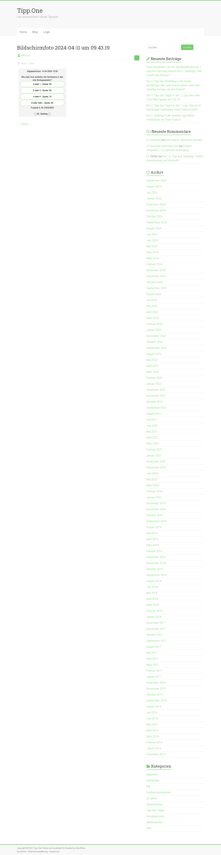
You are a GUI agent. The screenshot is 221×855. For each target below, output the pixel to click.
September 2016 (156, 700)
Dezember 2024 (156, 204)
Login (46, 32)
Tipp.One (30, 10)
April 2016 (152, 730)
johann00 (155, 140)
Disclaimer (21, 851)
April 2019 (152, 539)
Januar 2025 (153, 198)
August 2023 (153, 294)
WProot (25, 55)
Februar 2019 (154, 551)
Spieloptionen (154, 804)
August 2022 (153, 354)
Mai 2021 (151, 431)
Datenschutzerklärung (38, 851)
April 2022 (152, 365)
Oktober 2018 (154, 569)
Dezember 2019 (156, 503)
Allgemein (152, 774)
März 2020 (152, 485)
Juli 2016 (151, 712)
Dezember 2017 (156, 622)
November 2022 (156, 336)
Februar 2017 (154, 670)
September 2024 (156, 222)
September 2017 (156, 640)
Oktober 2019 (154, 515)
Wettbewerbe (154, 822)
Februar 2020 (154, 491)
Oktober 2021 (154, 401)
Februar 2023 (154, 324)
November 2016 (156, 688)
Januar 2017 (153, 676)
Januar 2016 (153, 748)
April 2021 (152, 437)
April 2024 (152, 252)
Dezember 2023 (156, 270)
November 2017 (156, 628)
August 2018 (153, 581)
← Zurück (22, 124)
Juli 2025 (151, 192)
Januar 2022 (153, 383)
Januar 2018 (153, 616)
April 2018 (152, 599)
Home (23, 32)
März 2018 (152, 605)
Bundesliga (152, 780)
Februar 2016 (154, 742)
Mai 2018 (151, 593)
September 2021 (156, 407)
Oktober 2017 (154, 634)
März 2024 (152, 258)
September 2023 (156, 288)
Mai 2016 (151, 724)
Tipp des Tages (155, 810)
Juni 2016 (152, 718)
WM (148, 828)
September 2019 (156, 521)
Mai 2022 (151, 360)
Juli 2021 (151, 419)
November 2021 (156, 395)
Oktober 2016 (154, 694)
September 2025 (156, 180)
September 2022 (156, 348)
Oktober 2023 (154, 282)
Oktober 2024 (154, 216)
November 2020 (156, 467)
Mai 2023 (151, 306)
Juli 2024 (151, 234)
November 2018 (156, 563)
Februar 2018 (154, 611)
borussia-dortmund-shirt (164, 146)
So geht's (151, 798)
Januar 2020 (153, 497)
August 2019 (153, 527)
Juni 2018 (152, 587)
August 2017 (153, 646)
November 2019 (156, 509)
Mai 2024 (151, 246)
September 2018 (156, 575)
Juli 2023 (151, 300)
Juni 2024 (152, 240)
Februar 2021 (154, 449)
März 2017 (152, 664)
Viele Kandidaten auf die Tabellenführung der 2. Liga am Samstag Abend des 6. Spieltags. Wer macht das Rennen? (174, 71)
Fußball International (158, 792)
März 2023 (152, 318)
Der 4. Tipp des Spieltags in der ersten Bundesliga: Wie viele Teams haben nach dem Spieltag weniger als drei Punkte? (173, 85)
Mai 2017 (151, 652)
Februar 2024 (154, 264)
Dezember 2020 (156, 461)
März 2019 (152, 545)
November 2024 (156, 210)
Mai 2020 (151, 479)
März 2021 (152, 443)
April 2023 (152, 312)
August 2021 (153, 413)
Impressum (54, 851)
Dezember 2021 (156, 389)
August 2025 (153, 186)
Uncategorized (155, 816)
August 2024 (153, 228)
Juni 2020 (152, 473)
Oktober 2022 (154, 342)
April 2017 (152, 658)
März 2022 (152, 371)
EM (148, 786)
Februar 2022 (154, 377)
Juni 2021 (152, 425)
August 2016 (153, 706)
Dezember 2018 (156, 557)
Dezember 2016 (156, 682)
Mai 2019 (151, 533)
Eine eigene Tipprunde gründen (184, 140)
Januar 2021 (153, 455)
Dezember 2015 (156, 754)
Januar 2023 (153, 330)
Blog (35, 32)
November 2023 (156, 276)
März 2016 (152, 736)
